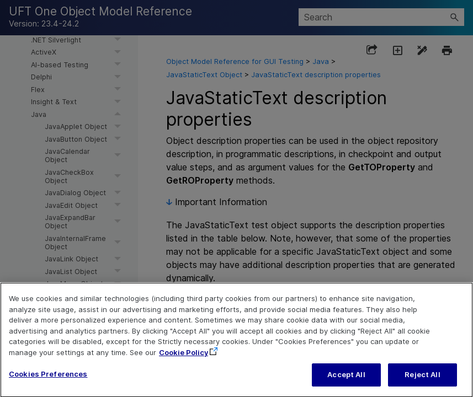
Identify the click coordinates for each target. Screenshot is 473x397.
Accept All (346, 382)
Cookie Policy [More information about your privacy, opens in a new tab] (183, 359)
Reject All (422, 382)
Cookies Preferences (48, 381)
